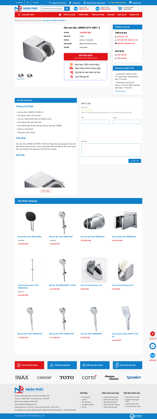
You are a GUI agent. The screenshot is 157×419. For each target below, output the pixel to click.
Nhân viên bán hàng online (96, 3)
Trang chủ (60, 14)
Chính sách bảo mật (110, 407)
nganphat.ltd (152, 338)
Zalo (27, 2)
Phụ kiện (111, 15)
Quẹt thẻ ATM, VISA (131, 404)
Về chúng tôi (86, 397)
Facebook (19, 2)
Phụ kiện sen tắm (35, 20)
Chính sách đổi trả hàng (112, 405)
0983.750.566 (152, 359)
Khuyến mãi (136, 3)
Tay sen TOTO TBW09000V (91, 334)
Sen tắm (25, 20)
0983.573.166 (133, 40)
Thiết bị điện (83, 15)
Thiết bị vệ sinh (69, 15)
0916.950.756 (122, 40)
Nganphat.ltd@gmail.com (28, 404)
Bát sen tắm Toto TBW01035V (61, 237)
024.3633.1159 (122, 36)
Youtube (35, 2)
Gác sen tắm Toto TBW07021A (93, 237)
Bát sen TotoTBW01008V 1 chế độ (62, 285)
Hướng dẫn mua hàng (111, 397)
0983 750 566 (122, 55)
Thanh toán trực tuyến (133, 406)
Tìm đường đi (86, 402)
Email (115, 118)
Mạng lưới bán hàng (59, 3)
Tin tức (84, 407)
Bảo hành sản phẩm (110, 402)
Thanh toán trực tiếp (132, 397)
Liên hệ (84, 399)
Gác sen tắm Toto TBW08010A (124, 237)
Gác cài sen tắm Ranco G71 (123, 285)
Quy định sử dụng (88, 405)
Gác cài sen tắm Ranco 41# (91, 285)
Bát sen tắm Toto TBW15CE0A (29, 237)
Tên (82, 118)
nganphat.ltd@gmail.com (126, 43)
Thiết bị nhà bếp (98, 15)
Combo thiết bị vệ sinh (117, 2)
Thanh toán (76, 3)
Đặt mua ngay (86, 56)
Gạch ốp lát (122, 15)
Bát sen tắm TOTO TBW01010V (61, 334)
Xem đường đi (120, 91)
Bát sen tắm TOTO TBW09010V (30, 334)
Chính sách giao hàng (111, 399)
